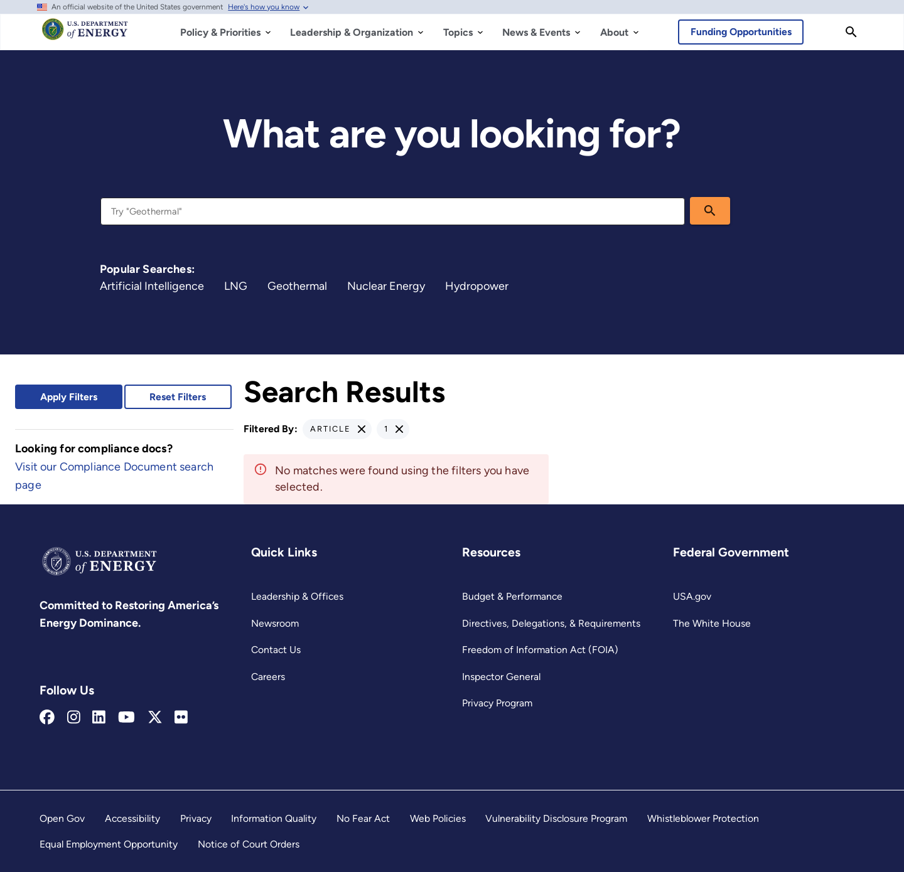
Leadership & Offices (297, 596)
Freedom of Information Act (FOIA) (540, 650)
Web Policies (438, 818)
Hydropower (476, 286)
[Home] (85, 35)
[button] (337, 429)
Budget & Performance (512, 596)
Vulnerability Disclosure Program (556, 818)
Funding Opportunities (741, 32)
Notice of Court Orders (248, 844)
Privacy (196, 818)
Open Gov (62, 818)
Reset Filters (177, 397)
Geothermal (297, 286)
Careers (268, 677)
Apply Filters (68, 397)
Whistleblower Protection (703, 818)
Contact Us (276, 650)
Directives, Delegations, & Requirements (551, 623)
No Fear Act (363, 818)
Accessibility (132, 818)
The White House (712, 623)
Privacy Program (497, 703)
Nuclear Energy (386, 286)
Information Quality (273, 818)
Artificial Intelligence (152, 286)
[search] (710, 211)
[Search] (851, 32)
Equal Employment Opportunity (109, 844)
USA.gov (692, 596)
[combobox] (392, 211)
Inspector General (501, 677)
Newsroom (275, 623)
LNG (235, 286)
